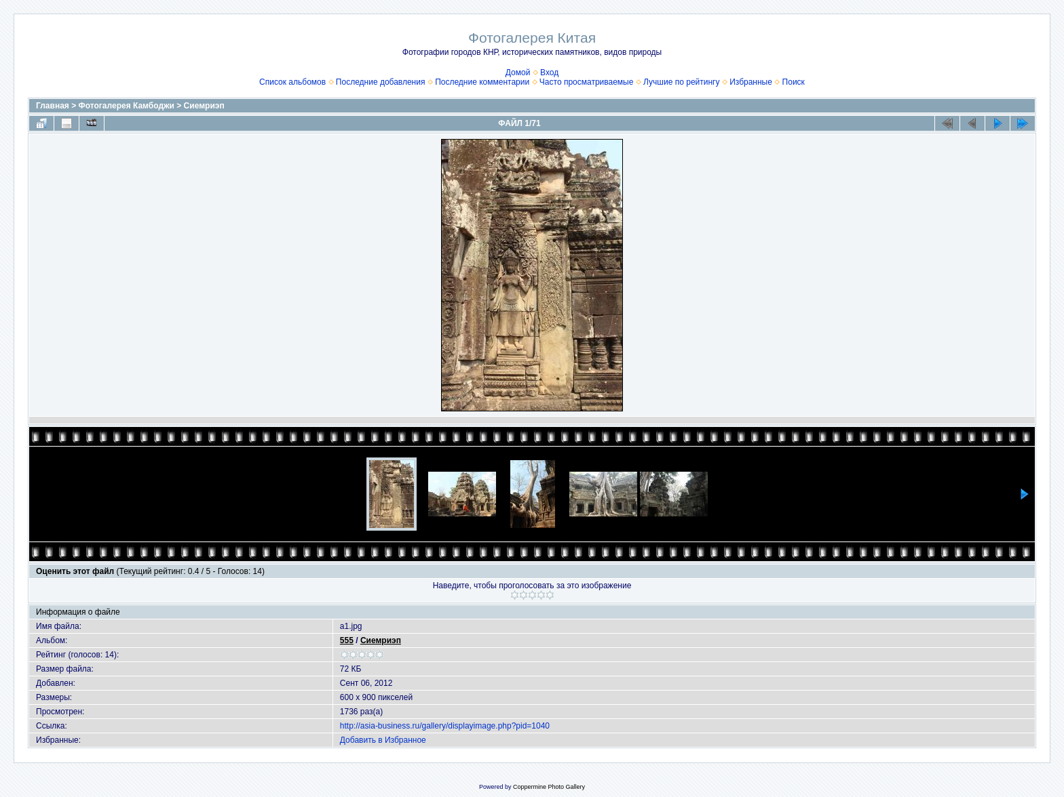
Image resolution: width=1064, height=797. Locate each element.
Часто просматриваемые (586, 82)
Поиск (793, 82)
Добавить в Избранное (383, 740)
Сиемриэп (204, 105)
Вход (549, 72)
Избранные (750, 82)
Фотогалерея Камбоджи (126, 105)
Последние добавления (380, 82)
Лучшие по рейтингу (681, 82)
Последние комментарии (482, 82)
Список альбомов (292, 82)
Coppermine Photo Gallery (549, 786)
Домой (518, 72)
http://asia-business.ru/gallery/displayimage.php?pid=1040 (445, 726)
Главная (52, 105)
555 (347, 640)
